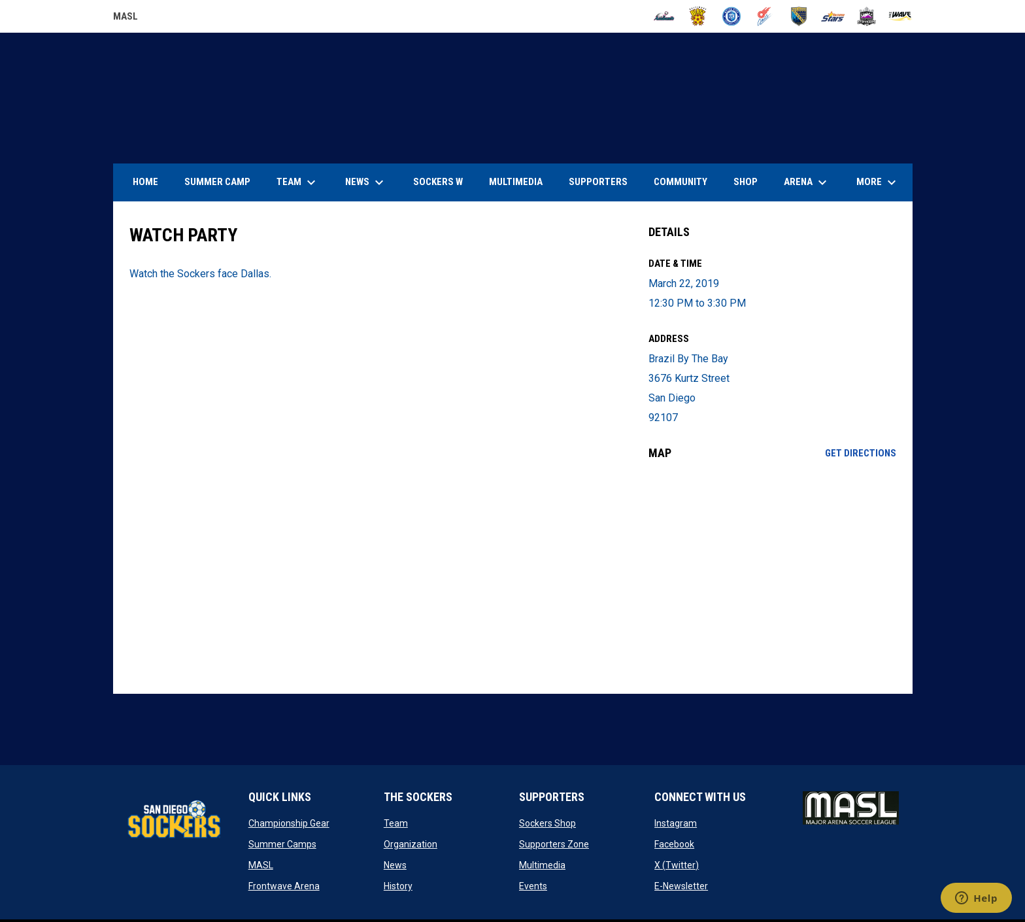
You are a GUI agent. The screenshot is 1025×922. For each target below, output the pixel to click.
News (395, 865)
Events (533, 886)
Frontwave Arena (284, 886)
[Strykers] (866, 16)
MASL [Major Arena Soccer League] (125, 18)
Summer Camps (282, 844)
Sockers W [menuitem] (438, 182)
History (398, 886)
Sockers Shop (547, 823)
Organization (410, 844)
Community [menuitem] (680, 182)
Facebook (674, 844)
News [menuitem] (366, 182)
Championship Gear (288, 823)
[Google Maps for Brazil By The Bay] (772, 577)
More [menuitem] (877, 182)
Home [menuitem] (145, 182)
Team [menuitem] (298, 182)
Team (396, 823)
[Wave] (900, 16)
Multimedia (542, 865)
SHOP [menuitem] (750, 181)
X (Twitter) (676, 865)
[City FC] (732, 16)
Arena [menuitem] (812, 182)
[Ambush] (664, 16)
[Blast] (698, 16)
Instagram (675, 823)
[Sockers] (799, 16)
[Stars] (833, 16)
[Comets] (765, 16)
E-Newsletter (681, 886)
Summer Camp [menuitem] (217, 182)
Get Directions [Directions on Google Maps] (860, 453)
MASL (260, 865)
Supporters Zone (554, 844)
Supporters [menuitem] (598, 182)
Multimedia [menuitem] (516, 182)
